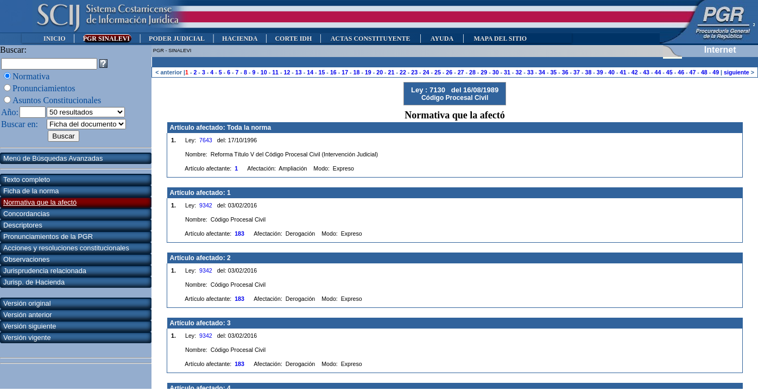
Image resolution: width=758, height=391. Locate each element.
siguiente (736, 72)
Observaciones (26, 259)
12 (287, 72)
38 (588, 72)
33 (530, 72)
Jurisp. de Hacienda (34, 282)
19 (368, 72)
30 (495, 72)
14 (310, 72)
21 (391, 72)
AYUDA (441, 38)
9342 (205, 205)
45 (669, 72)
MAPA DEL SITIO (500, 38)
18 (356, 72)
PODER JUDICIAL (177, 38)
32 (518, 72)
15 (322, 72)
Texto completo (26, 179)
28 (472, 72)
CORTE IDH (293, 38)
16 (333, 72)
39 (600, 72)
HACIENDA (239, 38)
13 (298, 72)
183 (239, 233)
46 (681, 72)
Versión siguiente (29, 326)
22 (403, 72)
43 (646, 72)
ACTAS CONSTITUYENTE (370, 38)
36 (565, 72)
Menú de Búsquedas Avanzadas (53, 158)
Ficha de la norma (31, 191)
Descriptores (22, 225)
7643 (205, 140)
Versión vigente (27, 337)
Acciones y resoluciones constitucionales (66, 248)
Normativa (30, 76)
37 (576, 72)
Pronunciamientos (43, 88)
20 (379, 72)
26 (449, 72)
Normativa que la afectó (40, 202)
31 (507, 72)
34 (542, 72)
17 (345, 72)
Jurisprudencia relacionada (44, 271)
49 (715, 72)
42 (634, 72)
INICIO (54, 38)
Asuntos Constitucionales (56, 100)
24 (426, 72)
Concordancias (26, 214)
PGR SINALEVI (107, 38)
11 (275, 72)
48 (704, 72)
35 (553, 72)
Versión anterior (27, 315)
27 (461, 72)
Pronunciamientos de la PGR (48, 236)
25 (437, 72)
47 (693, 72)
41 (623, 72)
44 (658, 72)
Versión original (27, 303)
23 (414, 72)
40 (611, 72)
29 (484, 72)
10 (264, 72)
